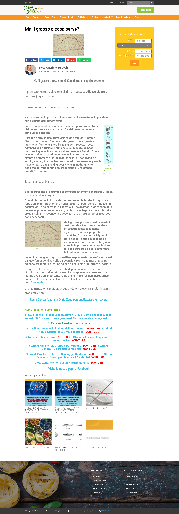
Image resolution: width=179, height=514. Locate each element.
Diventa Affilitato (98, 484)
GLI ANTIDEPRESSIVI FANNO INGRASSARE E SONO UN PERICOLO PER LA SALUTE (67, 410)
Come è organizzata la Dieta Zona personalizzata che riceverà (69, 299)
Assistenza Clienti (132, 476)
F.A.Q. (128, 480)
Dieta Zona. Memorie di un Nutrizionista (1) (62, 362)
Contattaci (112, 2)
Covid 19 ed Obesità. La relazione (98, 447)
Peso (129, 51)
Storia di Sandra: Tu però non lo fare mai (75, 347)
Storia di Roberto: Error (41, 337)
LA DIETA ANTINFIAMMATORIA (37, 447)
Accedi (122, 2)
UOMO (125, 45)
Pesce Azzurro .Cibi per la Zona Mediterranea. (67, 448)
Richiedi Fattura (131, 488)
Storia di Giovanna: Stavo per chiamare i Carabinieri (73, 355)
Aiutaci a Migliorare (132, 493)
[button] (145, 10)
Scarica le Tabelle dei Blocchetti (116, 17)
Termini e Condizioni (99, 480)
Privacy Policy (97, 493)
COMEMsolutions (107, 511)
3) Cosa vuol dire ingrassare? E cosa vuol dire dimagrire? (71, 318)
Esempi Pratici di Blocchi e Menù (59, 17)
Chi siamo (96, 476)
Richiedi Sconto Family (100, 488)
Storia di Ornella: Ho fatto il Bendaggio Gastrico (56, 354)
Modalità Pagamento (133, 484)
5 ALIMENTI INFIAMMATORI (97, 408)
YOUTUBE (97, 357)
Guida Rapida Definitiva (88, 17)
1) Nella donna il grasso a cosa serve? (49, 315)
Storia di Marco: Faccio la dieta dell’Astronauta (54, 328)
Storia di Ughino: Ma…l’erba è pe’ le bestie (55, 345)
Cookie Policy (97, 497)
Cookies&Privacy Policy (77, 511)
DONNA (142, 45)
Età (130, 40)
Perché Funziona (33, 17)
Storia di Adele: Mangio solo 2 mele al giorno (75, 330)
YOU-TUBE (93, 328)
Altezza (126, 55)
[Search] (152, 3)
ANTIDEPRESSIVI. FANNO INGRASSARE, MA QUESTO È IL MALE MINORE (37, 410)
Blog (137, 17)
